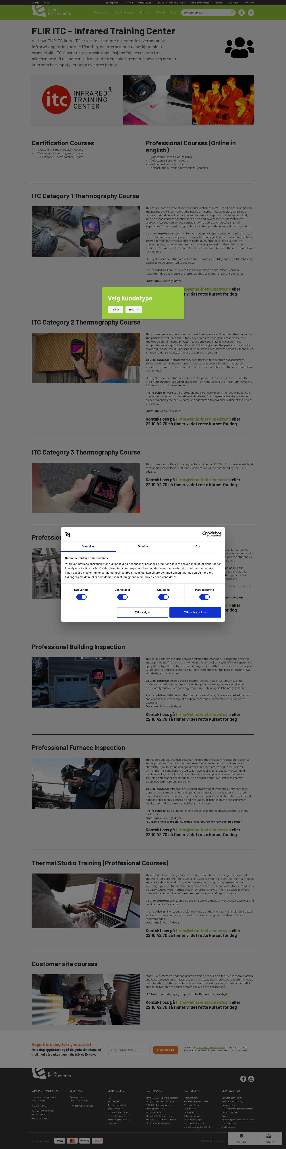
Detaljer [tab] (143, 546)
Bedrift (133, 309)
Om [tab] (197, 546)
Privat (115, 309)
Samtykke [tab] (88, 546)
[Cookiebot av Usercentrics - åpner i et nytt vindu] (205, 534)
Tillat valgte (142, 612)
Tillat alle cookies (195, 612)
